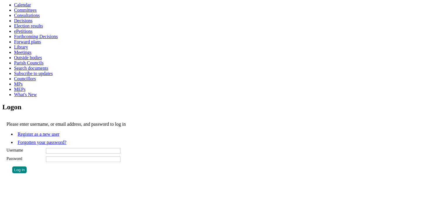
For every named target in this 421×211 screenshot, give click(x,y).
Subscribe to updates (33, 73)
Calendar (22, 4)
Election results (28, 25)
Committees (25, 10)
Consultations (27, 15)
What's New (25, 94)
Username (14, 150)
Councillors (25, 78)
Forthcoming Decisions (36, 36)
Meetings (23, 52)
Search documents (31, 68)
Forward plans (27, 41)
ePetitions (23, 31)
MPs (18, 83)
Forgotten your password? (42, 142)
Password (14, 158)
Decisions (23, 20)
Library (21, 47)
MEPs (19, 89)
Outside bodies (28, 57)
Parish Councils (29, 62)
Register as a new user (38, 134)
